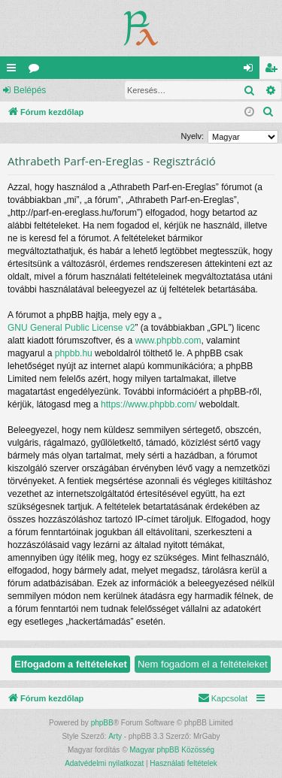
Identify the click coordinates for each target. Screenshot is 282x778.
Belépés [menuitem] (251, 70)
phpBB (102, 723)
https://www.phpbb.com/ (148, 404)
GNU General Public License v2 (71, 327)
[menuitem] (268, 112)
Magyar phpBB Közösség (171, 750)
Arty (115, 736)
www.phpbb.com (168, 340)
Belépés (30, 90)
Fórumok (37, 70)
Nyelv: (192, 136)
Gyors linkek (14, 70)
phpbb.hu (73, 353)
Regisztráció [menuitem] (274, 70)
